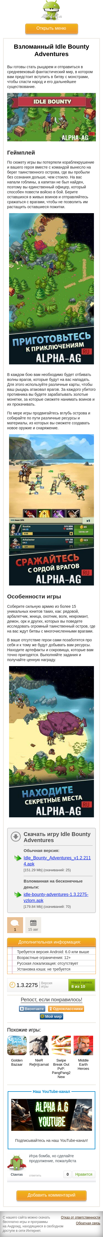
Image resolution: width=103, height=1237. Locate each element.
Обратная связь (88, 1223)
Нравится (83, 1174)
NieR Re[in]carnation (41, 1062)
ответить (35, 1175)
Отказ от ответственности (80, 1217)
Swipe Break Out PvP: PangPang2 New (61, 1068)
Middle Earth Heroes (83, 1064)
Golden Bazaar (17, 1062)
